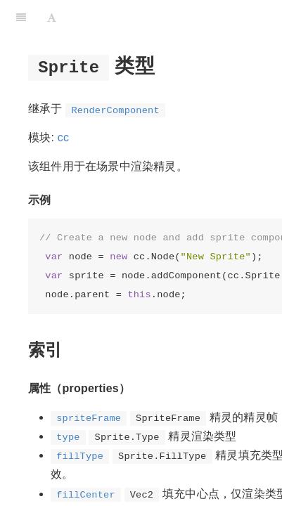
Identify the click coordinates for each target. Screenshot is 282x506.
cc (63, 137)
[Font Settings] (52, 17)
